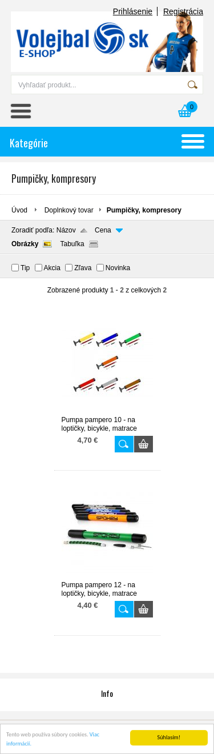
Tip (25, 268)
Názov (66, 230)
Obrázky (24, 244)
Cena (103, 230)
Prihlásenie (132, 11)
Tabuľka (72, 244)
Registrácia (183, 11)
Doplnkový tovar (69, 210)
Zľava (82, 268)
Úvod (19, 210)
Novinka (118, 268)
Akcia (52, 268)
